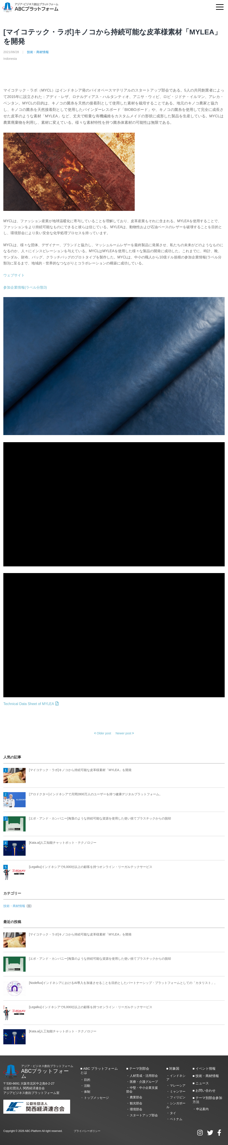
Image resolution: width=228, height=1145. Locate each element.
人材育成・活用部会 (144, 1075)
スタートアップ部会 (144, 1115)
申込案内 (202, 1109)
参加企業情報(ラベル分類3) (25, 287)
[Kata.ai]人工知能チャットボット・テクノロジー (49, 843)
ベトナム (176, 1119)
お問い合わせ (205, 1090)
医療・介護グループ (144, 1081)
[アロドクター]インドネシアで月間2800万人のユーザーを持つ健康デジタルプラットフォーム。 (82, 794)
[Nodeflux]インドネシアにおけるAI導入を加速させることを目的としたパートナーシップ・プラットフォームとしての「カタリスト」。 (110, 983)
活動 (87, 1085)
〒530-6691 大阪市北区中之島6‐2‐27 (29, 1083)
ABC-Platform (33, 1131)
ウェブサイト (14, 275)
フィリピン (177, 1097)
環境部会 (136, 1109)
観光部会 (136, 1103)
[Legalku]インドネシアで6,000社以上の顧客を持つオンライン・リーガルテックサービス (77, 867)
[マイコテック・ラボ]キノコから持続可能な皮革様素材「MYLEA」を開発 (67, 770)
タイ (173, 1113)
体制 (87, 1091)
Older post (102, 733)
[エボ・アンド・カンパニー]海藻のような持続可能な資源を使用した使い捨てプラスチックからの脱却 (87, 818)
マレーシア (177, 1085)
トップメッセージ (96, 1097)
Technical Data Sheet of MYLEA (31, 704)
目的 (87, 1079)
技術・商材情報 (38, 52)
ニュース (202, 1083)
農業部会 (136, 1097)
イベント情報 (205, 1068)
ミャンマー (177, 1091)
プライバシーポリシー (87, 1131)
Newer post (125, 733)
